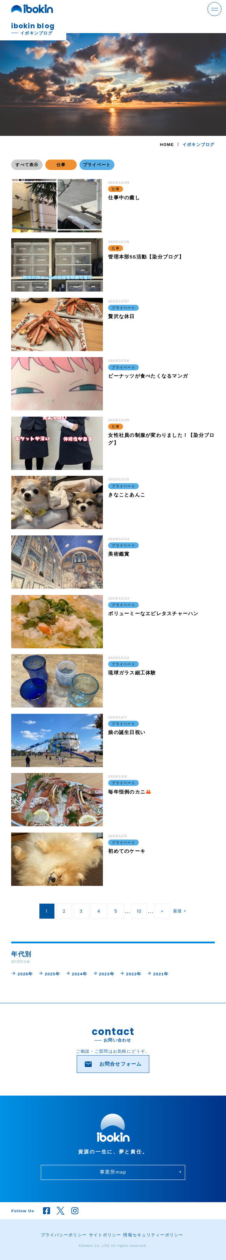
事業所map (141, 1172)
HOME (167, 144)
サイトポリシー (105, 1234)
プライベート (97, 164)
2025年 (49, 973)
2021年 (157, 973)
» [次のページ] (162, 911)
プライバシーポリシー (64, 1234)
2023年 (103, 973)
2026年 (22, 973)
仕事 (61, 164)
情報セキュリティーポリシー (153, 1234)
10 (139, 911)
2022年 (130, 973)
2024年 (76, 973)
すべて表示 (26, 164)
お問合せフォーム (113, 1064)
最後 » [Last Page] (179, 911)
